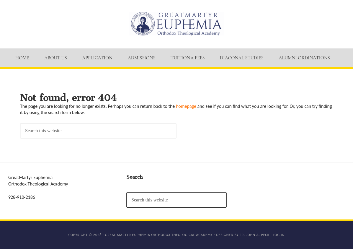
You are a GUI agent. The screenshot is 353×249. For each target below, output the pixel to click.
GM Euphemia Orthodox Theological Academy (176, 23)
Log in (279, 235)
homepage (186, 106)
